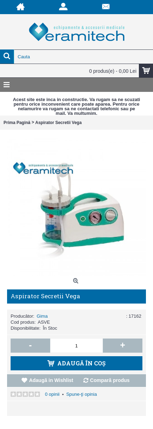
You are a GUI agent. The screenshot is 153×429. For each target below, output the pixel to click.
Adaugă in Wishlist (51, 380)
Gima (42, 316)
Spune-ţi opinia (81, 394)
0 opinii (52, 394)
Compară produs (110, 380)
